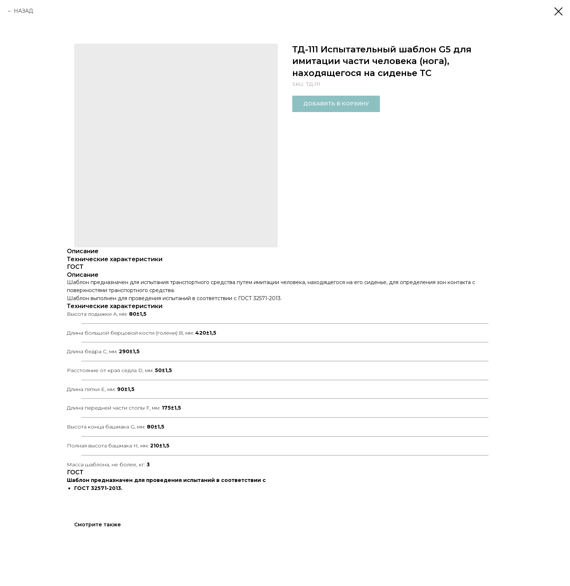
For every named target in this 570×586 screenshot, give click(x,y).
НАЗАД (23, 11)
